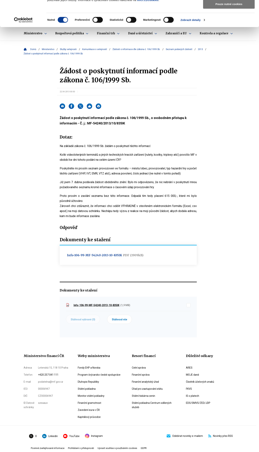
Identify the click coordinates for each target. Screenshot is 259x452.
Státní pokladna (87, 388)
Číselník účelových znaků (200, 381)
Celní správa (139, 367)
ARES (189, 367)
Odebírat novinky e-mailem (185, 435)
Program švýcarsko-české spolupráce (99, 374)
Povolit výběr (228, 19)
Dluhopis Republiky (88, 381)
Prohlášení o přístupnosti (81, 448)
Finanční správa (141, 374)
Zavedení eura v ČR (89, 409)
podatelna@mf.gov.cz (50, 381)
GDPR (144, 448)
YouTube (71, 436)
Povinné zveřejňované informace (47, 448)
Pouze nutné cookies (228, 30)
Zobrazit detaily (191, 45)
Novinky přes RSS (220, 435)
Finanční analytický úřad (145, 381)
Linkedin (50, 436)
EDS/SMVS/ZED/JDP (198, 402)
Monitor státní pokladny (91, 395)
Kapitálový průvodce (89, 417)
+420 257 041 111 (48, 374)
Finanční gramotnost (89, 402)
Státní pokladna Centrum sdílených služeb (152, 405)
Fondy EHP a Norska (89, 367)
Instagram (94, 436)
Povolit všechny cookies (229, 8)
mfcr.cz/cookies (148, 26)
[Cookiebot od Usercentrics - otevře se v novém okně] (23, 46)
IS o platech (192, 395)
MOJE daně (192, 374)
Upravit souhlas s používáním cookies (117, 448)
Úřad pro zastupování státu (147, 388)
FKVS (189, 388)
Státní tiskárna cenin (143, 395)
